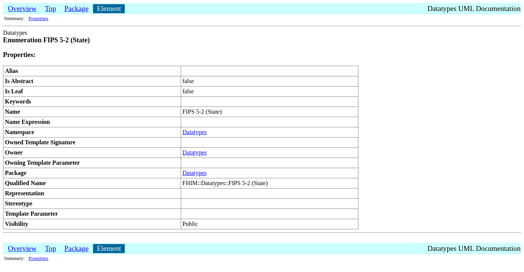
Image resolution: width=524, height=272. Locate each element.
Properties (38, 18)
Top (50, 8)
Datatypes (195, 132)
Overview (22, 8)
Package (76, 8)
